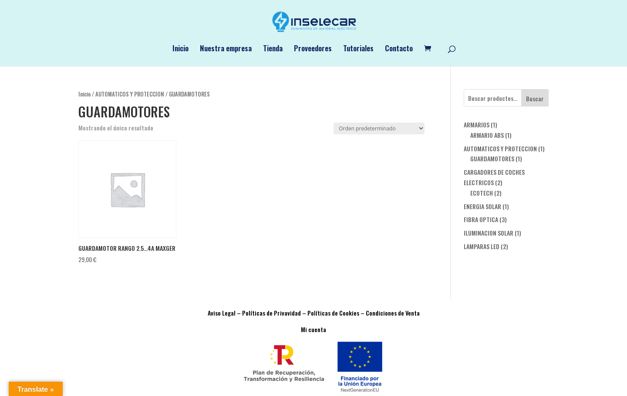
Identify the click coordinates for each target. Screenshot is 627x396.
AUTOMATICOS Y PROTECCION (129, 94)
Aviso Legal (222, 312)
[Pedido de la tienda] (379, 128)
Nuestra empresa (226, 49)
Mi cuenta (313, 329)
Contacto (399, 49)
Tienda (273, 49)
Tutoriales (358, 49)
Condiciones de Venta (393, 312)
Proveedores (313, 49)
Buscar (535, 98)
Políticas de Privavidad (271, 312)
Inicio (180, 49)
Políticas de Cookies (333, 312)
